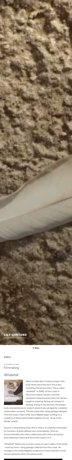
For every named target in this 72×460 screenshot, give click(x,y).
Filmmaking (11, 367)
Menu (36, 348)
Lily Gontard (15, 334)
